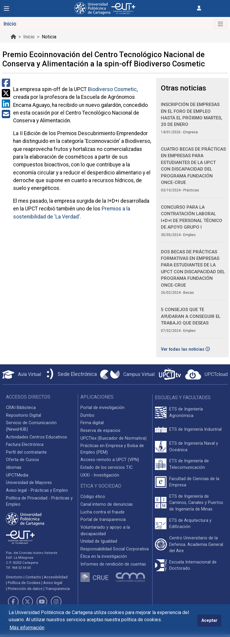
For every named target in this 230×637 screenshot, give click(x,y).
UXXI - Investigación (99, 475)
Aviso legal (52, 582)
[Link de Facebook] (13, 601)
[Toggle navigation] (6, 8)
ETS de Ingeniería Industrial (195, 429)
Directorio (14, 577)
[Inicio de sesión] (199, 8)
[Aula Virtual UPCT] (21, 374)
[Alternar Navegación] (220, 24)
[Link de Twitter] (27, 601)
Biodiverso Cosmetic (112, 89)
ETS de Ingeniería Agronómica (186, 412)
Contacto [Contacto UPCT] (33, 577)
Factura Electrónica (24, 444)
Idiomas (13, 467)
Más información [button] (27, 627)
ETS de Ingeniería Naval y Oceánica (193, 446)
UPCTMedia (17, 475)
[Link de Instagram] (56, 601)
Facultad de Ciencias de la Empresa (194, 482)
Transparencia (57, 588)
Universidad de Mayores (29, 482)
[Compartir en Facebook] (6, 85)
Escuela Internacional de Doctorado (193, 565)
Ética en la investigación (103, 556)
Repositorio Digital (23, 415)
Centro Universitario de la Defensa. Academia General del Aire (196, 544)
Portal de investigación (102, 407)
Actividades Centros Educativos (36, 437)
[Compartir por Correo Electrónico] (6, 116)
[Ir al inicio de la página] (13, 37)
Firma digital (92, 422)
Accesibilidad (56, 577)
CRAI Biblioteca (21, 407)
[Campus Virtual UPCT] (127, 374)
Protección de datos (25, 588)
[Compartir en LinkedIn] (6, 105)
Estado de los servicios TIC (106, 467)
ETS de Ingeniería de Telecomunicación (189, 464)
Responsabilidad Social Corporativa (114, 549)
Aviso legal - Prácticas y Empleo (37, 490)
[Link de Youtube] (42, 601)
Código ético (92, 496)
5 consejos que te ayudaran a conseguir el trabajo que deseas (190, 316)
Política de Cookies (24, 582)
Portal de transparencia (103, 519)
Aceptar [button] (209, 620)
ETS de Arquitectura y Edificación (190, 524)
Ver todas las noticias (185, 349)
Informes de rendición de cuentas (113, 564)
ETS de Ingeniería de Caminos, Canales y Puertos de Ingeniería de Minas (196, 503)
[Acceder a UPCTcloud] (206, 374)
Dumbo (87, 415)
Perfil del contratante (26, 452)
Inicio (29, 37)
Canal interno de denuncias (106, 504)
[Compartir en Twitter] (6, 95)
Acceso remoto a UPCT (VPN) (109, 459)
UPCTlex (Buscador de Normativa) (113, 438)
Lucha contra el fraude (102, 512)
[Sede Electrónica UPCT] (70, 374)
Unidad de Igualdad (98, 541)
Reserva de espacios (100, 430)
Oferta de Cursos (22, 459)
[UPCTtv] (170, 374)
